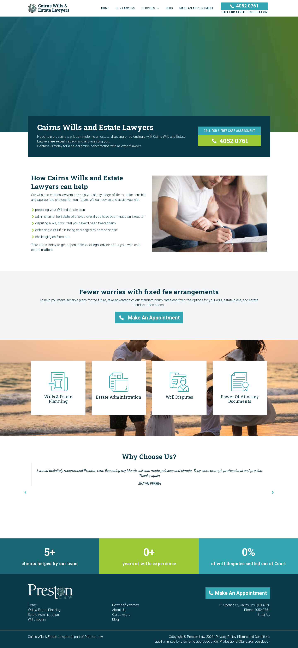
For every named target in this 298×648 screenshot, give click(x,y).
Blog (115, 619)
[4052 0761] (229, 140)
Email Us (264, 615)
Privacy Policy (226, 637)
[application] (158, 8)
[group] (49, 556)
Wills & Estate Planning (44, 610)
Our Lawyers (121, 615)
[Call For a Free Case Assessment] (229, 131)
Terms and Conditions (254, 637)
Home (32, 605)
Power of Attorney (125, 605)
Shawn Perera (149, 484)
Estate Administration (43, 615)
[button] (149, 317)
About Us (118, 610)
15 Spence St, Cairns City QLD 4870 (244, 605)
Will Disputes (37, 619)
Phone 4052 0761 (257, 610)
